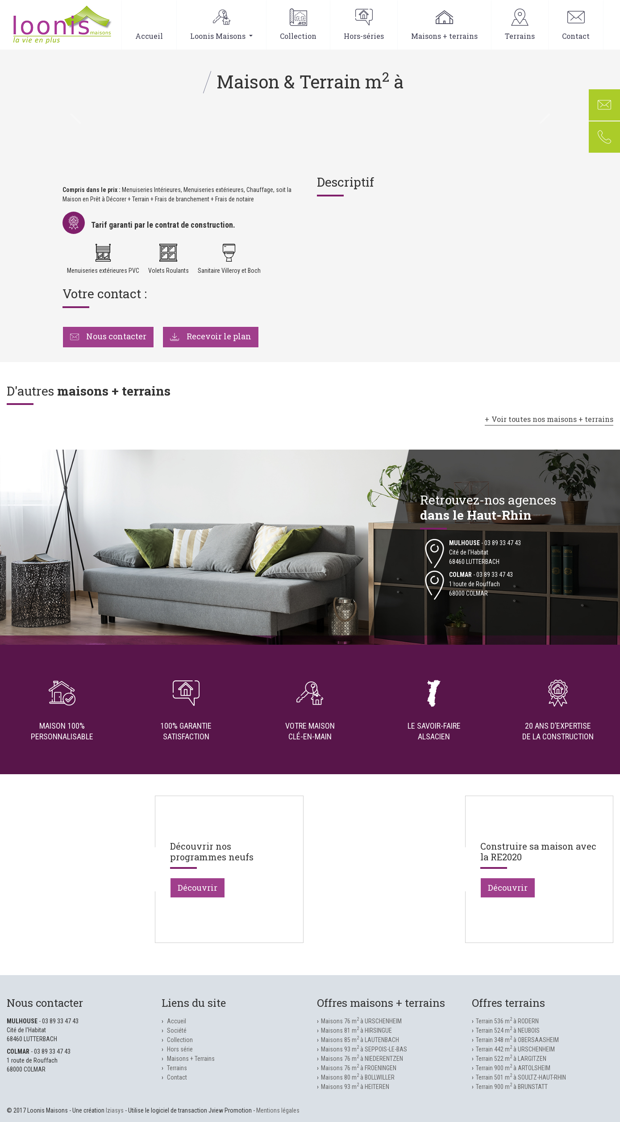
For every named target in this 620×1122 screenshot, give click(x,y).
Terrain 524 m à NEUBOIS (508, 1030)
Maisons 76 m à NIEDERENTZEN (362, 1058)
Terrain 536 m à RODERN (507, 1021)
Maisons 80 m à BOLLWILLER (358, 1077)
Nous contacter (108, 336)
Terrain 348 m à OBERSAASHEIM (517, 1039)
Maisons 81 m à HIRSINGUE (356, 1030)
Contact (576, 24)
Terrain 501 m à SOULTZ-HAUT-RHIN (521, 1077)
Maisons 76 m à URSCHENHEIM (361, 1021)
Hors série (180, 1049)
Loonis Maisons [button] (221, 24)
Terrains (520, 24)
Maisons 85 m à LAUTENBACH (360, 1039)
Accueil (149, 24)
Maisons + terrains (444, 24)
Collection (298, 24)
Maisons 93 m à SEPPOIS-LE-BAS (364, 1049)
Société (177, 1030)
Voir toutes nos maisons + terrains (552, 419)
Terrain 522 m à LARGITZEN (511, 1058)
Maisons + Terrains (191, 1058)
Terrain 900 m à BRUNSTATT (512, 1086)
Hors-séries (364, 24)
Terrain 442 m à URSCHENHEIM (515, 1049)
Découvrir (197, 887)
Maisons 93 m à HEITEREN (355, 1086)
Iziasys (115, 1110)
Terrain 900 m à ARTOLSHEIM (513, 1068)
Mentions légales (278, 1110)
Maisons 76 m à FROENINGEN (358, 1068)
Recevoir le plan (210, 336)
